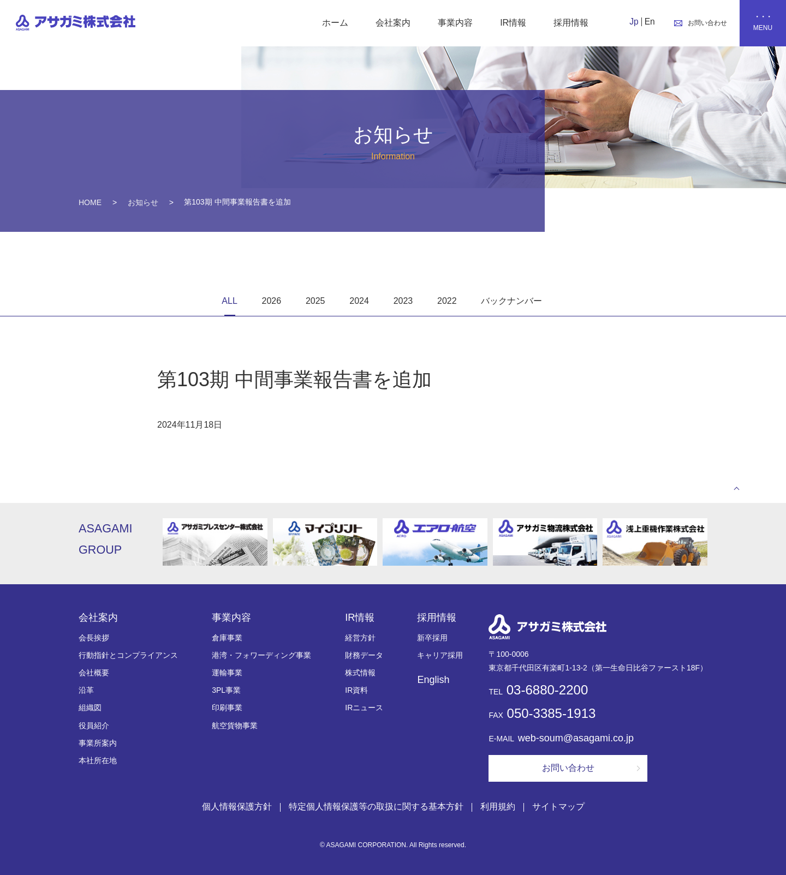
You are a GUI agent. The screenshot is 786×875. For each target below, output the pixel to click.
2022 (447, 300)
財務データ (364, 655)
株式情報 (360, 673)
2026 (272, 300)
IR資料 (356, 690)
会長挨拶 (94, 638)
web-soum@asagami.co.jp (576, 738)
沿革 (86, 690)
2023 (403, 300)
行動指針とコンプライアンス (128, 655)
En (648, 21)
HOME (90, 202)
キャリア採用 (440, 655)
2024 (359, 300)
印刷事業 (227, 708)
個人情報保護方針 (237, 806)
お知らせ (143, 202)
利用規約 (497, 806)
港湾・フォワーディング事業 (261, 655)
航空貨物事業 (235, 726)
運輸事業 (227, 673)
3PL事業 (226, 690)
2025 (315, 300)
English (433, 680)
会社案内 (391, 22)
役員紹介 (94, 726)
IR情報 (512, 22)
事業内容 (454, 22)
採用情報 (569, 22)
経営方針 (360, 638)
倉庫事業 (227, 638)
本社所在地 (98, 761)
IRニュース (364, 708)
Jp (633, 21)
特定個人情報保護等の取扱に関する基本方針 (376, 806)
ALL (229, 300)
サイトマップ (558, 806)
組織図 (90, 708)
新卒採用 (432, 638)
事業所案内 (98, 743)
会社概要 (94, 673)
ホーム (334, 22)
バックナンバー (511, 300)
